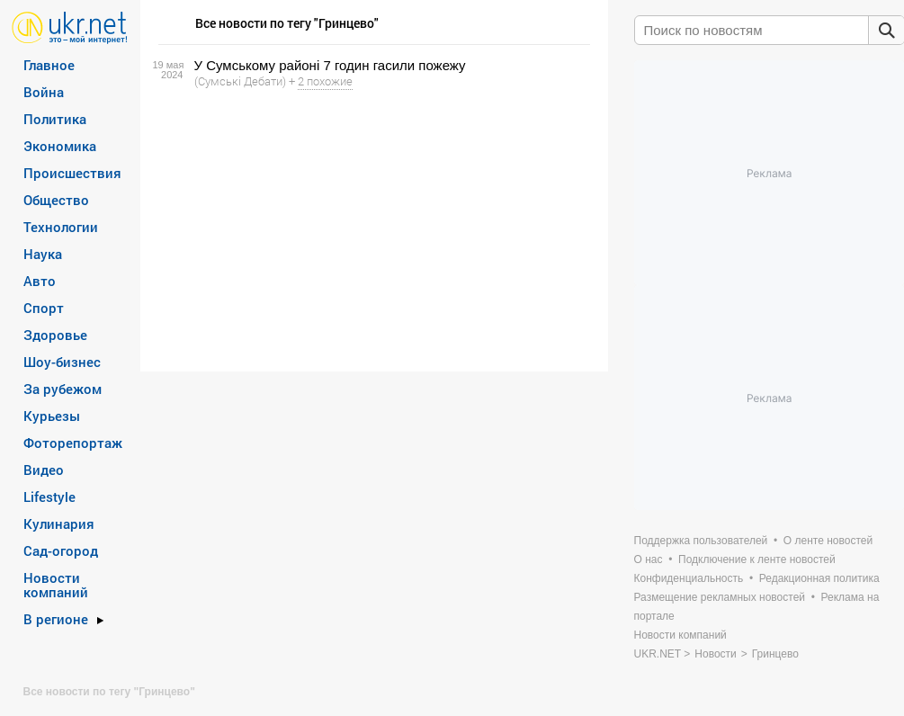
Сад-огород (60, 550)
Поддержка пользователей (701, 540)
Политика (54, 119)
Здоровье (55, 334)
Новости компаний (55, 584)
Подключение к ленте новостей (757, 559)
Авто (39, 280)
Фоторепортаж (72, 442)
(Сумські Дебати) (240, 81)
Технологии (60, 226)
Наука (42, 253)
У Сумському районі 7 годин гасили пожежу (330, 65)
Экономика (59, 146)
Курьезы (51, 415)
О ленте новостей (828, 540)
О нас (648, 559)
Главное (49, 65)
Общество (56, 199)
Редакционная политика (819, 578)
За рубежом (62, 388)
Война (43, 92)
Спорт (43, 307)
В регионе (55, 619)
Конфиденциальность (689, 578)
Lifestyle (49, 496)
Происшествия (72, 173)
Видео (43, 469)
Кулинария (58, 523)
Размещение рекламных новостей (720, 597)
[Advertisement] (371, 230)
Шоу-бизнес (62, 361)
